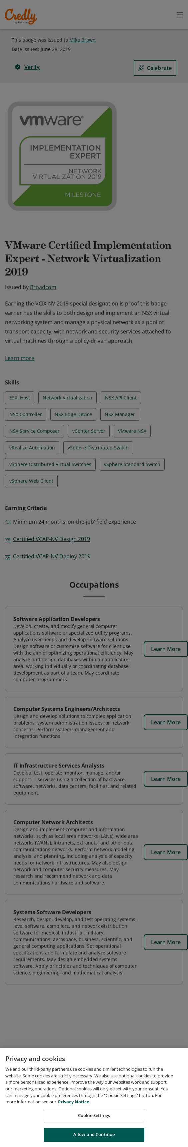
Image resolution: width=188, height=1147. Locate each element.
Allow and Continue (94, 1137)
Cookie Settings (94, 1118)
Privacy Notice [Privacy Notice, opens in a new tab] (73, 1104)
